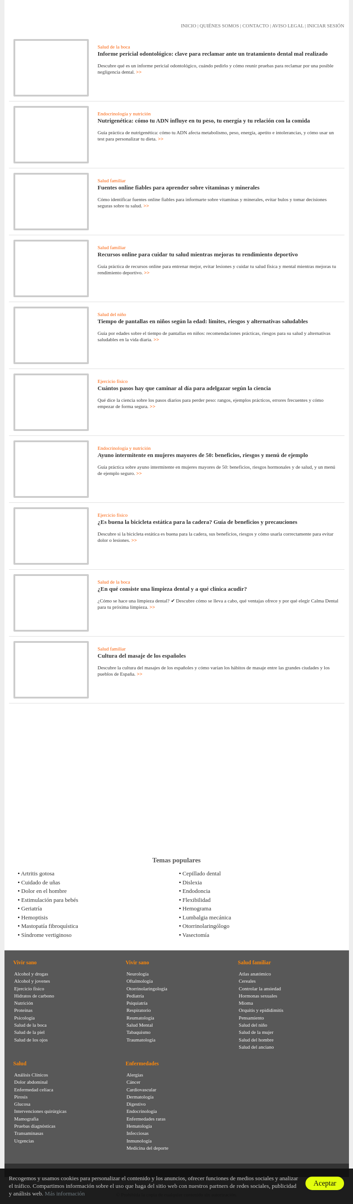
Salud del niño (112, 314)
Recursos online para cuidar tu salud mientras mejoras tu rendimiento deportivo (198, 254)
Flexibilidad (197, 899)
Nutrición (23, 1003)
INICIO (188, 25)
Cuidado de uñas (40, 882)
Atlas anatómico (255, 973)
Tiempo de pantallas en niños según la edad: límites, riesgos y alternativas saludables (203, 321)
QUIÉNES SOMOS (219, 25)
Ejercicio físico (113, 381)
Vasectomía (196, 935)
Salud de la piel (29, 1032)
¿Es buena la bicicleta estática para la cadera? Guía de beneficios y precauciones (197, 522)
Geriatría (31, 908)
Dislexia (192, 882)
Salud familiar (112, 180)
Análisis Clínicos (31, 1074)
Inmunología (139, 1140)
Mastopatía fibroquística (49, 926)
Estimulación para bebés (49, 899)
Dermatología (139, 1096)
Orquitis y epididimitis (261, 1010)
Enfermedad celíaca (33, 1089)
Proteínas (23, 1010)
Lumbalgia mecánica (207, 917)
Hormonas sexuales (258, 995)
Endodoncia (196, 891)
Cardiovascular (141, 1089)
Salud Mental (139, 1025)
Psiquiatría (137, 1003)
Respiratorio (138, 1010)
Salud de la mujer (256, 1032)
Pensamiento (251, 1017)
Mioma (246, 1003)
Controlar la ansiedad (260, 988)
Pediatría (135, 995)
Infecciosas (137, 1133)
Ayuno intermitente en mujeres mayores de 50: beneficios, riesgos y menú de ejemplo (203, 455)
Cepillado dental (202, 873)
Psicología (24, 1017)
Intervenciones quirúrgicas (40, 1111)
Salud (19, 1063)
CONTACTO (255, 25)
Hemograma (197, 908)
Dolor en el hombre (43, 891)
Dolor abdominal (31, 1082)
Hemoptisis (34, 917)
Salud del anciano (256, 1047)
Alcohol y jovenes (32, 981)
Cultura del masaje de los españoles (142, 655)
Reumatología (140, 1017)
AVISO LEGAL (288, 25)
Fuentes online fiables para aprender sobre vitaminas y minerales (179, 187)
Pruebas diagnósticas (35, 1126)
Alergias (134, 1074)
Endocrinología (141, 1111)
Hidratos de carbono (34, 995)
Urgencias (24, 1140)
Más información (65, 1193)
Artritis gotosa (38, 873)
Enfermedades (142, 1063)
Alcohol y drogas (31, 973)
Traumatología (140, 1039)
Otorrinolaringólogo (206, 926)
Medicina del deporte (147, 1148)
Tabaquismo (138, 1032)
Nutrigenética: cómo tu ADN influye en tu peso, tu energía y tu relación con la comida (204, 120)
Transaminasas (29, 1133)
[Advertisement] (176, 780)
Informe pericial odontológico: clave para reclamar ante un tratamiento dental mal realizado (213, 53)
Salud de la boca (114, 46)
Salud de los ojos (31, 1039)
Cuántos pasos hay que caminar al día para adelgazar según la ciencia (184, 388)
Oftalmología (139, 981)
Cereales (247, 981)
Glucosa (22, 1104)
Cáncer (133, 1082)
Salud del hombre (256, 1039)
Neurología (137, 973)
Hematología (139, 1126)
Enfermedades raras (146, 1118)
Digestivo (136, 1104)
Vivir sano (25, 962)
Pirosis (21, 1096)
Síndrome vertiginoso (46, 935)
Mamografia (26, 1118)
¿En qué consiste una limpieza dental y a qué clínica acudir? (172, 588)
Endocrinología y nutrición (124, 113)
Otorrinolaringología (146, 988)
